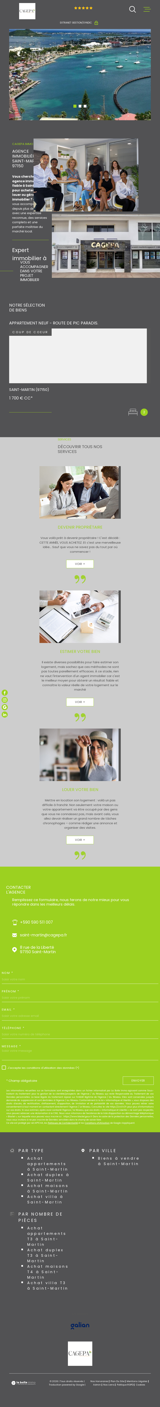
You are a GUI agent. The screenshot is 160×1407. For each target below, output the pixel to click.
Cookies (140, 1385)
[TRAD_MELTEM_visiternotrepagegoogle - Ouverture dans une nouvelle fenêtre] (5, 707)
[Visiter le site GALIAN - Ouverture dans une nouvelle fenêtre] (80, 1325)
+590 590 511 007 (36, 922)
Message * (11, 1046)
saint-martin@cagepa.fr (43, 935)
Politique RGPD (125, 1384)
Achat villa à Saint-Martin (45, 1199)
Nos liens (108, 1384)
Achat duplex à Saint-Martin (48, 1177)
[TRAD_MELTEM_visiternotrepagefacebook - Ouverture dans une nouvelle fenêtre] (5, 693)
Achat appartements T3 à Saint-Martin (47, 1236)
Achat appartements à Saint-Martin (48, 1164)
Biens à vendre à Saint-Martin (119, 1161)
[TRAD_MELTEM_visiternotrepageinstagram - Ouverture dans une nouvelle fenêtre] (5, 700)
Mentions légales (137, 1381)
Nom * (7, 972)
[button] (74, 106)
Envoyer (138, 1081)
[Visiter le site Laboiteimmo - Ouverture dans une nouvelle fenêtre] (23, 1383)
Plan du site (117, 1381)
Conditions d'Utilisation (97, 1123)
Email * (8, 1009)
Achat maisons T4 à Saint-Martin (48, 1272)
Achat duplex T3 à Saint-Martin (45, 1255)
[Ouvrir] (132, 9)
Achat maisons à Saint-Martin (48, 1188)
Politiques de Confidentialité (63, 1123)
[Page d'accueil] (27, 11)
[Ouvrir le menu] (147, 9)
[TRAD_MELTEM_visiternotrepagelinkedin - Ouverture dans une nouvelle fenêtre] (5, 715)
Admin (97, 1384)
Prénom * (11, 991)
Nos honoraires (99, 1381)
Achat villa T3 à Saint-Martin (48, 1285)
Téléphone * (13, 1028)
